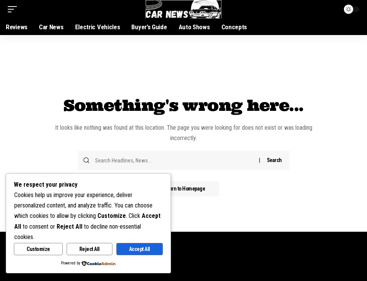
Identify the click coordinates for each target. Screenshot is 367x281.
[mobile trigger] (14, 9)
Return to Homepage (183, 189)
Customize (38, 249)
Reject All (89, 249)
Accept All (139, 249)
